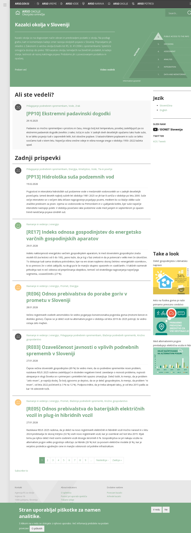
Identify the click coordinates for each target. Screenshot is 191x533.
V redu (156, 509)
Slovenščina (161, 103)
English (159, 108)
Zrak (77, 104)
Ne (166, 509)
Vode (71, 104)
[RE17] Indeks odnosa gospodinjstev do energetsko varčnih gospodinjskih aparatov (83, 233)
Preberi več (21, 69)
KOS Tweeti (155, 139)
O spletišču (64, 491)
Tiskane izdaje (66, 498)
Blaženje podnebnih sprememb (118, 333)
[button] (185, 3)
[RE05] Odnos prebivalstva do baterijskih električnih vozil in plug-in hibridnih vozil (72, 410)
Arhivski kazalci (111, 494)
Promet (64, 284)
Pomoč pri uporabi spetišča (72, 494)
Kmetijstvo (84, 167)
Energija (72, 167)
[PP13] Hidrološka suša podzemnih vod (70, 175)
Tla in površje (105, 167)
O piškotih (37, 528)
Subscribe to (21, 469)
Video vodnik (104, 69)
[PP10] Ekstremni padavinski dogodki (68, 112)
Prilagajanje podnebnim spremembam (46, 104)
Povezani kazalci (111, 491)
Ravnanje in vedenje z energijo (42, 222)
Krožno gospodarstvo (37, 337)
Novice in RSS (65, 501)
